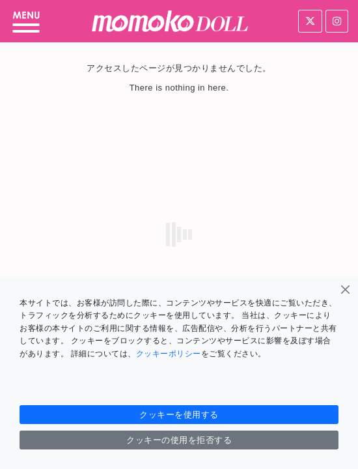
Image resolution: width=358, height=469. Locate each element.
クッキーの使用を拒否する (179, 440)
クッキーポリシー (168, 353)
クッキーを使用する (179, 414)
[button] (26, 21)
